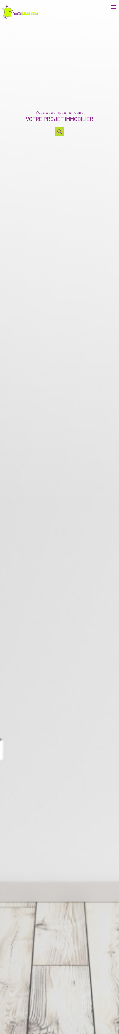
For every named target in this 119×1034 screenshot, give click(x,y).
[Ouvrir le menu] (114, 7)
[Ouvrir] (59, 131)
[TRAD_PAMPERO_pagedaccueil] (21, 18)
